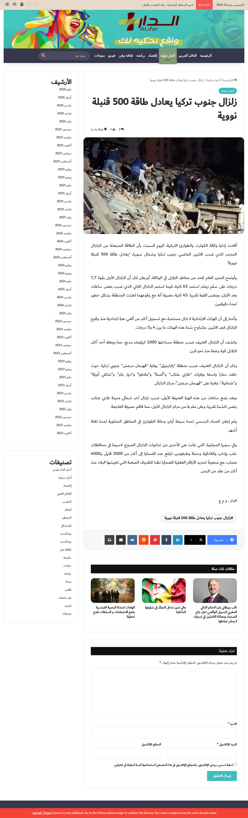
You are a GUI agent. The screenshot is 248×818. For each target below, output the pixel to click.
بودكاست (65, 533)
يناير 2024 (65, 313)
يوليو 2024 (64, 265)
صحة (68, 581)
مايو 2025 (65, 185)
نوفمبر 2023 (63, 329)
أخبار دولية (168, 55)
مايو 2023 (65, 377)
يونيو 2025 (64, 177)
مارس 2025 (64, 201)
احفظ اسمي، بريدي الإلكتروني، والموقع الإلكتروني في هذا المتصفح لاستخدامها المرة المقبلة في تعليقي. (173, 765)
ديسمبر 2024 (63, 225)
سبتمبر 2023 (63, 345)
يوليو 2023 (64, 361)
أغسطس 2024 (62, 257)
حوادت (67, 565)
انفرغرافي (66, 525)
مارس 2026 (64, 105)
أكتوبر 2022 (64, 433)
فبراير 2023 (64, 401)
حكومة (67, 557)
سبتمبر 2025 (63, 153)
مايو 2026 (65, 89)
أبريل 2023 (64, 385)
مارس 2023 (64, 393)
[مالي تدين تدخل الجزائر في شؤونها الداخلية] (164, 590)
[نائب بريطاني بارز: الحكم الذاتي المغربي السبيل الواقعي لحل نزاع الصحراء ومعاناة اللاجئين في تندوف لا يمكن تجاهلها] (215, 590)
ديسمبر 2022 (63, 417)
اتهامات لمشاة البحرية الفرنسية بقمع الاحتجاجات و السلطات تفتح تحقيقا (114, 612)
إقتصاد (152, 55)
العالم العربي (187, 55)
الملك (67, 509)
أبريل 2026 (64, 97)
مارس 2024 (64, 297)
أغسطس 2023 (62, 353)
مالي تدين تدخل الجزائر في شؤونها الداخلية (165, 610)
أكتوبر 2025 (64, 145)
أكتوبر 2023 (64, 337)
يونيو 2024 (64, 273)
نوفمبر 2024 (63, 233)
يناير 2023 (65, 409)
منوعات (99, 55)
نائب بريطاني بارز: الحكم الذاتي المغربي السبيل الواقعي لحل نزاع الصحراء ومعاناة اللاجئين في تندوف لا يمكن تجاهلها (215, 614)
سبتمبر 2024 (63, 249)
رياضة (140, 55)
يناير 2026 (65, 121)
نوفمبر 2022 (63, 425)
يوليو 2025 (64, 169)
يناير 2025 (65, 217)
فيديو (111, 55)
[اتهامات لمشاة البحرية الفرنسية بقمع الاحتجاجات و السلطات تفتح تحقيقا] (113, 590)
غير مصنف (64, 597)
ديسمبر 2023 (63, 321)
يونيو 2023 (64, 369)
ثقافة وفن (126, 55)
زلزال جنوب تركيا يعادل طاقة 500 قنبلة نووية (197, 518)
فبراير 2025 (64, 209)
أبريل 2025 (64, 193)
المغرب (66, 501)
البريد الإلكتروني (227, 744)
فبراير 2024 (64, 305)
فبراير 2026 (64, 113)
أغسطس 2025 (62, 161)
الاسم (232, 723)
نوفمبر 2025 (63, 137)
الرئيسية (206, 55)
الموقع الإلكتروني (151, 744)
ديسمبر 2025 (63, 129)
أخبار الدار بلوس (61, 469)
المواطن (66, 517)
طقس (67, 589)
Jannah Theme (42, 813)
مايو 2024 (65, 281)
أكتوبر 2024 (64, 241)
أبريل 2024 (64, 289)
